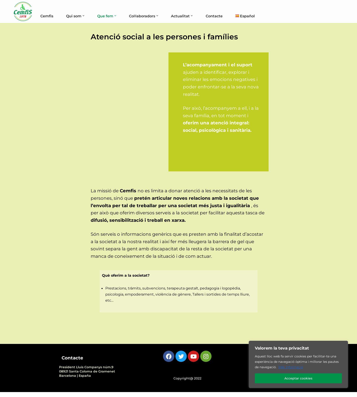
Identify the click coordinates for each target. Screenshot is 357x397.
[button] (86, 16)
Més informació (291, 367)
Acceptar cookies (298, 378)
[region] (298, 364)
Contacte (221, 16)
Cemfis (47, 16)
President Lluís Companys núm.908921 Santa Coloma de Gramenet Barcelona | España (87, 376)
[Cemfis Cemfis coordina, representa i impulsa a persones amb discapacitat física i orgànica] (23, 11)
